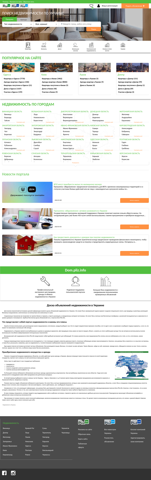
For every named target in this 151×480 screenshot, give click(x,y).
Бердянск (37, 134)
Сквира (95, 128)
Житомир (125, 114)
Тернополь (67, 156)
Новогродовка (98, 120)
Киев (5, 450)
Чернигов (65, 428)
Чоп (5, 131)
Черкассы (46, 455)
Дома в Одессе (12, 89)
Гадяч (124, 142)
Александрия (127, 128)
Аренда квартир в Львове (91, 82)
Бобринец (126, 131)
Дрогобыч (38, 142)
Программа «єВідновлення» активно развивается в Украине (80, 211)
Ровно (27, 455)
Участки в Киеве (50, 92)
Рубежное (8, 145)
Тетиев (95, 134)
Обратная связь (28, 2)
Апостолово (67, 114)
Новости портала (15, 174)
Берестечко (38, 120)
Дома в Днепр (125, 89)
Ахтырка (37, 156)
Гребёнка (125, 148)
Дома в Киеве (49, 89)
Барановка (126, 120)
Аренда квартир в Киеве (54, 82)
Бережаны (67, 159)
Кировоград (7, 455)
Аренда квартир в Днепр (130, 82)
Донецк (95, 114)
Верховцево (67, 117)
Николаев (29, 441)
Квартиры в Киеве (52, 78)
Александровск (10, 148)
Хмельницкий (47, 450)
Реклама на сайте (16, 2)
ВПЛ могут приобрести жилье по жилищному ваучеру (78, 184)
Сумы (44, 428)
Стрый (36, 148)
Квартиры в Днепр (128, 78)
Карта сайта (82, 439)
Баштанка (67, 142)
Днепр (5, 433)
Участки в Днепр (126, 92)
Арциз (94, 145)
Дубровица (8, 159)
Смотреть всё (21, 122)
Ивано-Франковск (70, 128)
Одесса (28, 446)
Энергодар (38, 131)
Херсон (124, 156)
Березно (7, 156)
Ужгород (7, 128)
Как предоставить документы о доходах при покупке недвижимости (84, 237)
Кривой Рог (29, 428)
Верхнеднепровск (70, 120)
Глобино (125, 145)
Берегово (8, 134)
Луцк (36, 114)
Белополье (38, 159)
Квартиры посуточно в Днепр (131, 85)
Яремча (66, 134)
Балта (94, 148)
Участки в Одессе (13, 92)
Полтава (28, 450)
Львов (27, 437)
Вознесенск (67, 145)
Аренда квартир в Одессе (16, 82)
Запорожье (38, 128)
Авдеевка (96, 117)
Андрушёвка (127, 117)
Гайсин (7, 120)
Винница (7, 114)
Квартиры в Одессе (14, 78)
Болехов (66, 131)
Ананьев (95, 142)
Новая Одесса (68, 148)
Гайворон (125, 134)
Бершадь (7, 117)
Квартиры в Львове (89, 78)
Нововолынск (39, 117)
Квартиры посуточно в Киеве (55, 85)
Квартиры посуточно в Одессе (18, 85)
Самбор (37, 145)
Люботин (96, 159)
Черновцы (66, 433)
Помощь (6, 2)
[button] (46, 24)
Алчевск (7, 142)
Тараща (95, 131)
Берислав (125, 159)
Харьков (95, 156)
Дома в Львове (87, 85)
